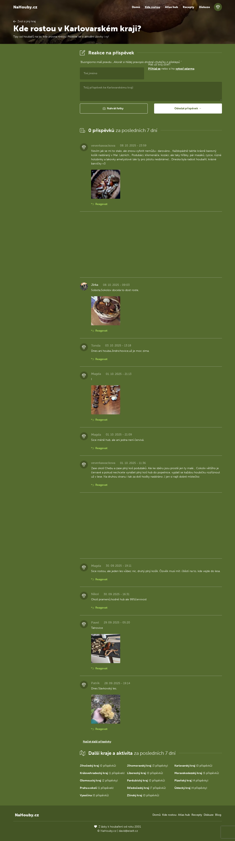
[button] (114, 108)
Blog (218, 815)
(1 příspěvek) (102, 773)
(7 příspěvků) (146, 788)
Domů (136, 7)
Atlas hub (171, 7)
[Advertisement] (43, 109)
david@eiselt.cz (128, 831)
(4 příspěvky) (191, 780)
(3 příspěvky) (147, 765)
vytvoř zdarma (185, 68)
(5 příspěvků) (196, 773)
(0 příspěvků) (98, 765)
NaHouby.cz (25, 7)
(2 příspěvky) (99, 780)
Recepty (188, 7)
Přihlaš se (154, 68)
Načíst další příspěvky (97, 741)
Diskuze (204, 7)
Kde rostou (152, 7)
